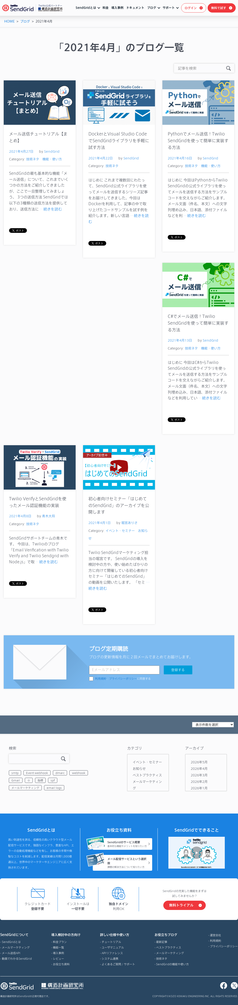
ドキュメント (135, 8)
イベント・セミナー (120, 530)
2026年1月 (199, 788)
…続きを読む (51, 209)
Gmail (15, 780)
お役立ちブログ (171, 935)
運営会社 (215, 935)
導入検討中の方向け (65, 935)
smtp (15, 773)
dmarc (59, 773)
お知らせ (139, 768)
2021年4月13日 (180, 340)
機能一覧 (58, 947)
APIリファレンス (112, 953)
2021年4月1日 (99, 523)
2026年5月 (199, 762)
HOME (9, 21)
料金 (106, 8)
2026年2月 (199, 781)
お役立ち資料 (61, 964)
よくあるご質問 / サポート (118, 964)
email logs (54, 788)
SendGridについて (16, 935)
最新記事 (161, 942)
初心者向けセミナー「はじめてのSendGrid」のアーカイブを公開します (118, 505)
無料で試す (218, 8)
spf (53, 780)
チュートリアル (111, 942)
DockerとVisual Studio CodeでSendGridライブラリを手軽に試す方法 (118, 140)
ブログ (151, 8)
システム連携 (110, 958)
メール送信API (11, 953)
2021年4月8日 (20, 516)
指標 (40, 780)
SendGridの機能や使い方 (172, 964)
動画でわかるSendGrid (17, 958)
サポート (169, 8)
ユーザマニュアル (113, 947)
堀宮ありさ (129, 523)
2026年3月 (199, 775)
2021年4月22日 (100, 158)
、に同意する (123, 679)
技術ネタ (32, 159)
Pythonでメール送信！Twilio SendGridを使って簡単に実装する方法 (198, 140)
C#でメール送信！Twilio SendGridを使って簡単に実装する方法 (198, 323)
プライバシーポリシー (123, 679)
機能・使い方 (52, 159)
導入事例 (117, 8)
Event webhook (37, 773)
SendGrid (52, 151)
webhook (78, 773)
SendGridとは (86, 8)
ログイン (191, 8)
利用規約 (100, 679)
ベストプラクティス (147, 775)
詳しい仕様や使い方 (117, 935)
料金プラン (60, 942)
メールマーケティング (25, 788)
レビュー (58, 958)
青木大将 (48, 516)
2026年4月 (199, 768)
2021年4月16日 (180, 158)
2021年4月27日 (21, 151)
